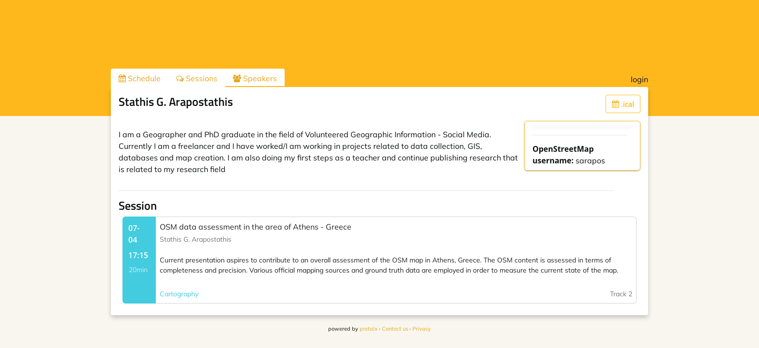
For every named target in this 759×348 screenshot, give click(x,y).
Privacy (421, 328)
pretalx (369, 328)
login (639, 79)
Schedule (140, 78)
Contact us (395, 328)
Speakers (255, 78)
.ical (623, 104)
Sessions (196, 78)
